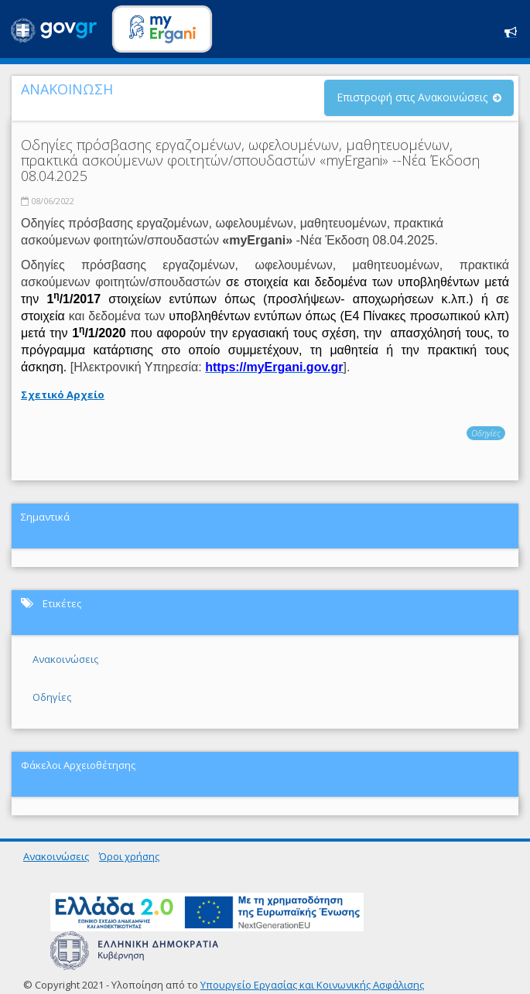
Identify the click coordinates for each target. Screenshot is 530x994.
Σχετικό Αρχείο (62, 394)
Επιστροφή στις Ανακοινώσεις (412, 97)
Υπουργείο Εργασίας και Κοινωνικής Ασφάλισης (312, 985)
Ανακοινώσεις (65, 659)
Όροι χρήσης (129, 856)
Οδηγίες (486, 433)
